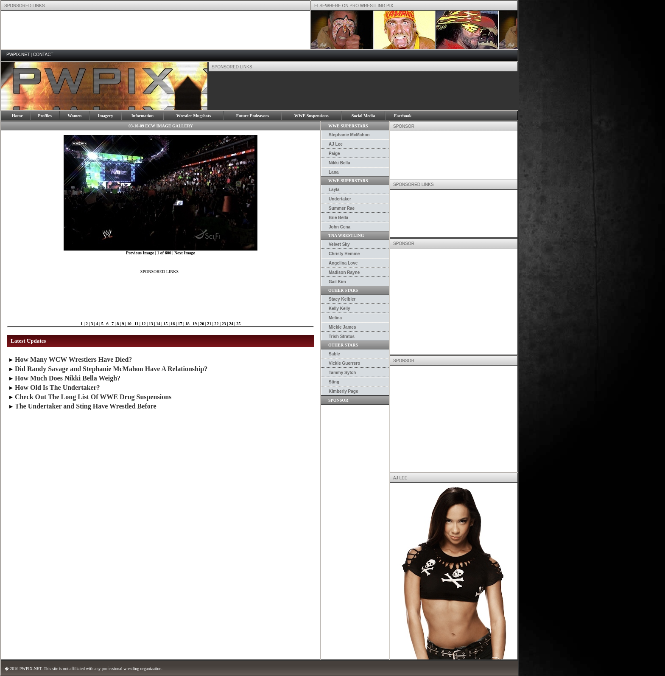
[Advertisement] (155, 30)
